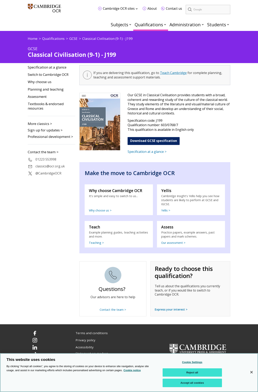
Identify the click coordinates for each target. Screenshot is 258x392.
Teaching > (96, 243)
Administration (185, 24)
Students (216, 24)
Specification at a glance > (147, 151)
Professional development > (50, 136)
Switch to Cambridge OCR (48, 74)
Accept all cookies (192, 383)
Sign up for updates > (45, 130)
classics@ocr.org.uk (50, 166)
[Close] (251, 372)
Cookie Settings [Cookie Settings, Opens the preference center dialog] (192, 362)
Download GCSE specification (153, 140)
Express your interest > (171, 309)
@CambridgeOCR (48, 173)
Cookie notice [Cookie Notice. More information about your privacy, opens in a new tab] (132, 370)
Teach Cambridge (173, 73)
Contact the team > (43, 152)
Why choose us (39, 82)
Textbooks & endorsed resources (46, 106)
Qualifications (149, 24)
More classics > (40, 123)
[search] (208, 9)
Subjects (119, 24)
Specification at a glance (47, 67)
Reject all (192, 372)
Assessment (37, 96)
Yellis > (165, 210)
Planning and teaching (46, 89)
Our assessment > (173, 243)
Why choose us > (100, 210)
